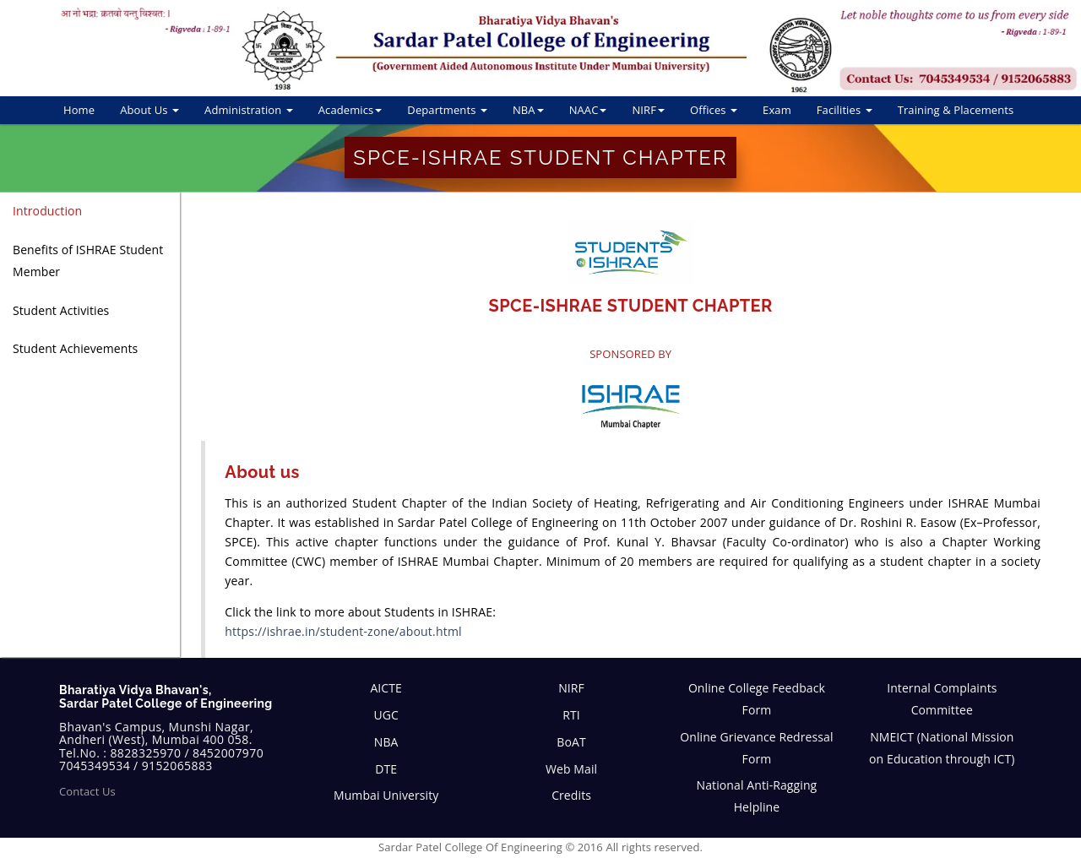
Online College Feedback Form (756, 699)
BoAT (571, 742)
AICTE (386, 688)
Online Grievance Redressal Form (756, 748)
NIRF (648, 109)
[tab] (90, 211)
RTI (571, 715)
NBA (528, 109)
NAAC (588, 109)
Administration (248, 109)
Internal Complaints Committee (942, 699)
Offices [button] (713, 109)
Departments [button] (447, 109)
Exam (777, 109)
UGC (386, 715)
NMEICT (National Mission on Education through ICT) (941, 748)
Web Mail (571, 769)
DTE (386, 769)
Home (79, 109)
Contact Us (87, 791)
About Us (149, 109)
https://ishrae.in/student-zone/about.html (343, 631)
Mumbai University (386, 795)
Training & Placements (956, 109)
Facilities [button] (844, 109)
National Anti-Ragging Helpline (757, 796)
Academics (350, 109)
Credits (571, 795)
